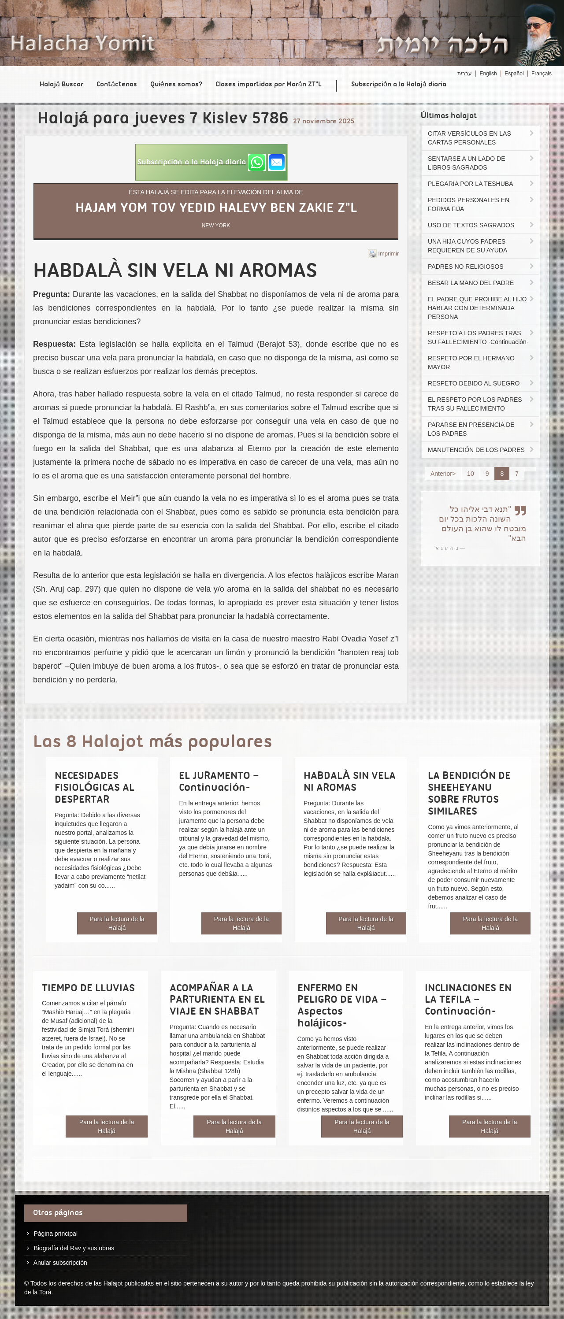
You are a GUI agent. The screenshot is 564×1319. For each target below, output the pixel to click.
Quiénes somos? (176, 84)
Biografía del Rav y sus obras (73, 1248)
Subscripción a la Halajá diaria (398, 84)
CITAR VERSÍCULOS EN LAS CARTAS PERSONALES (481, 138)
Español (514, 73)
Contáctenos (116, 84)
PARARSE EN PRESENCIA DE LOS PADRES (481, 429)
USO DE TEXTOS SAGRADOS (481, 225)
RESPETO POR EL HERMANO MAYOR (481, 363)
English (488, 73)
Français (541, 73)
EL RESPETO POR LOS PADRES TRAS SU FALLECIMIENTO (481, 404)
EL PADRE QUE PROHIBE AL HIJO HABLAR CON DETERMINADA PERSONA (481, 308)
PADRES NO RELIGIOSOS (481, 266)
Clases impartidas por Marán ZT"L (268, 84)
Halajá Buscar (61, 84)
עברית (464, 73)
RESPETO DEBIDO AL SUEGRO (481, 383)
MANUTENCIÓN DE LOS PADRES (481, 449)
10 (470, 473)
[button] (211, 162)
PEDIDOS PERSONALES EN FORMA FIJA (481, 204)
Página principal (55, 1233)
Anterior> (443, 473)
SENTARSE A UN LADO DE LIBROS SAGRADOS (481, 163)
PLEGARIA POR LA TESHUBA (481, 183)
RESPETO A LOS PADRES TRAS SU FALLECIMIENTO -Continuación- (481, 337)
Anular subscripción (60, 1262)
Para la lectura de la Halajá (117, 923)
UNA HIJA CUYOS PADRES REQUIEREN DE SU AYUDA (481, 246)
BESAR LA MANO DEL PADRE (481, 282)
